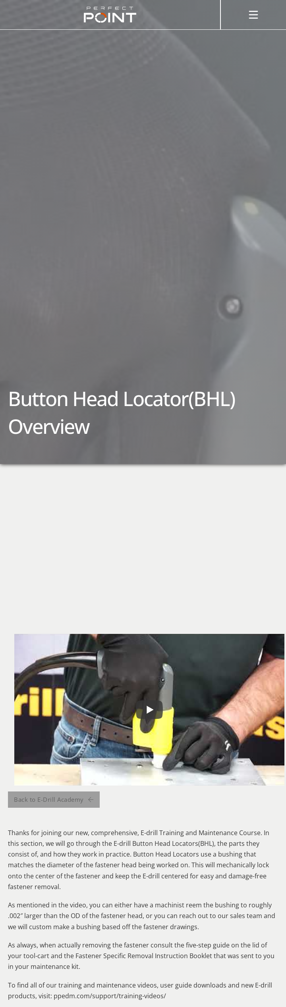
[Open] (253, 15)
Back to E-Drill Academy (54, 799)
